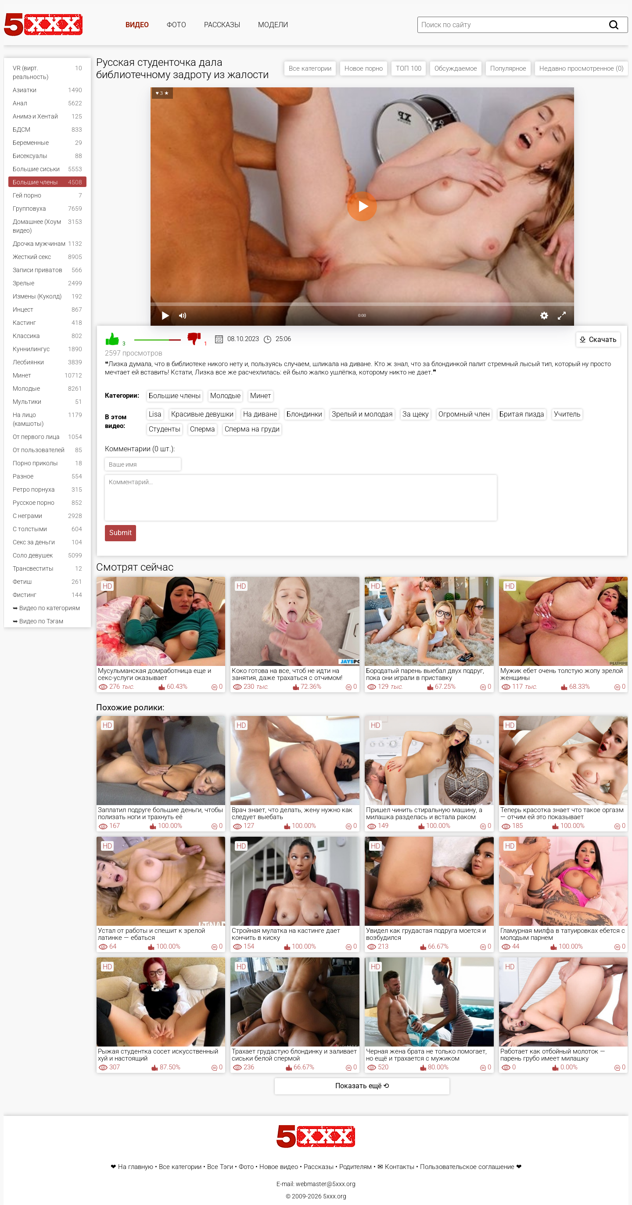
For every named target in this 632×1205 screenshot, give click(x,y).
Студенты (164, 429)
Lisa (155, 414)
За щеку (415, 414)
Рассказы (222, 25)
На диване (260, 414)
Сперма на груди (252, 429)
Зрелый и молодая (362, 414)
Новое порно (364, 68)
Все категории (310, 68)
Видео (137, 25)
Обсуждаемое (455, 68)
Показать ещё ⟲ (362, 1086)
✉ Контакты (395, 1167)
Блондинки (304, 414)
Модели (273, 25)
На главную (135, 1167)
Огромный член (464, 414)
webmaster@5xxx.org (326, 1183)
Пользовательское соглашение (467, 1167)
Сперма (202, 429)
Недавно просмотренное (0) (581, 68)
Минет (260, 396)
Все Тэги (220, 1167)
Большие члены (175, 396)
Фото (176, 25)
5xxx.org (334, 1196)
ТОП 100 (408, 68)
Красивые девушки (202, 414)
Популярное (508, 68)
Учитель (567, 414)
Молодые (225, 396)
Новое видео (278, 1167)
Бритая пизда (521, 414)
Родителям (355, 1167)
